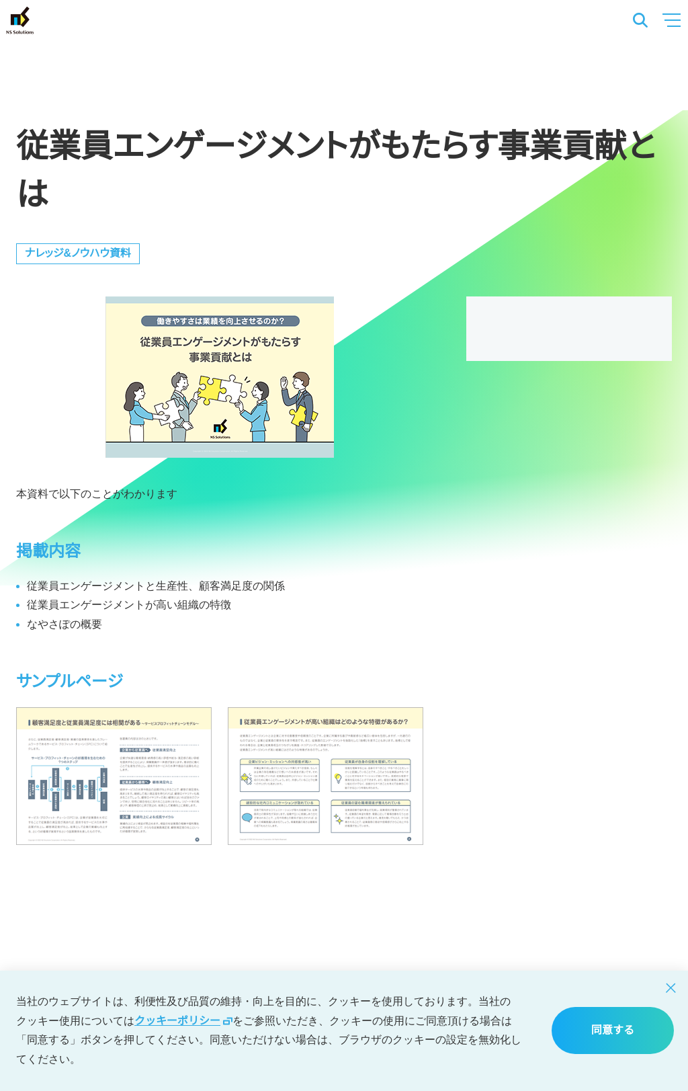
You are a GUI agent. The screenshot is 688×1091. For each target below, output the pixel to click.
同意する (612, 1030)
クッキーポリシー (183, 1020)
